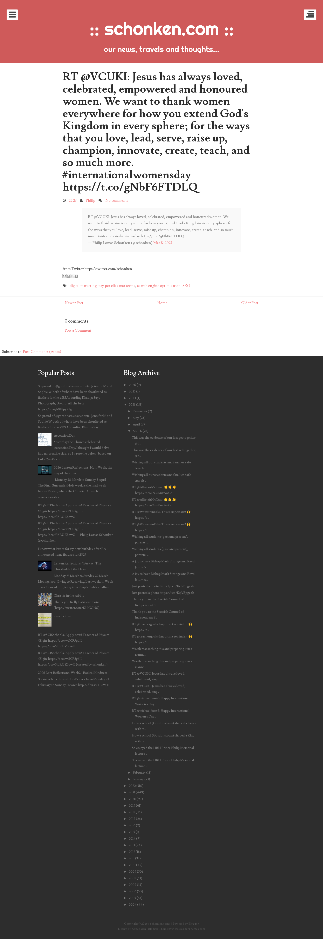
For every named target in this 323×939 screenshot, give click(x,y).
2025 (132, 391)
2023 (132, 405)
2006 (132, 891)
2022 (132, 786)
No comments (116, 200)
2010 (132, 865)
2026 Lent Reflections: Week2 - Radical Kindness (73, 673)
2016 (132, 825)
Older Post (249, 302)
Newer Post (74, 302)
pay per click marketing (116, 285)
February (139, 773)
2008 (132, 878)
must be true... (63, 616)
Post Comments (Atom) (42, 351)
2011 (132, 858)
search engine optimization (159, 285)
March (137, 431)
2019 (132, 806)
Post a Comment (78, 330)
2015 (132, 832)
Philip (90, 200)
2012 (132, 852)
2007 (132, 885)
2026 (132, 385)
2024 (132, 398)
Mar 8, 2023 (162, 242)
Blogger (193, 924)
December (140, 411)
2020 (132, 799)
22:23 (72, 200)
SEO (186, 285)
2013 (132, 845)
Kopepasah (139, 929)
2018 (132, 812)
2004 (133, 904)
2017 (132, 819)
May (136, 418)
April (136, 424)
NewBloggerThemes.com (188, 929)
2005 (132, 898)
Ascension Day (64, 436)
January (138, 779)
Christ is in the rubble (69, 596)
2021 (132, 792)
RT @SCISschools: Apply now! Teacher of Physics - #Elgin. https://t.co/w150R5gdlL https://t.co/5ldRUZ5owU (74, 511)
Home (162, 302)
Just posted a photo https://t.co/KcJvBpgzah (163, 586)
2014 (132, 838)
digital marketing (83, 285)
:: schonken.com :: (161, 28)
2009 (132, 871)
